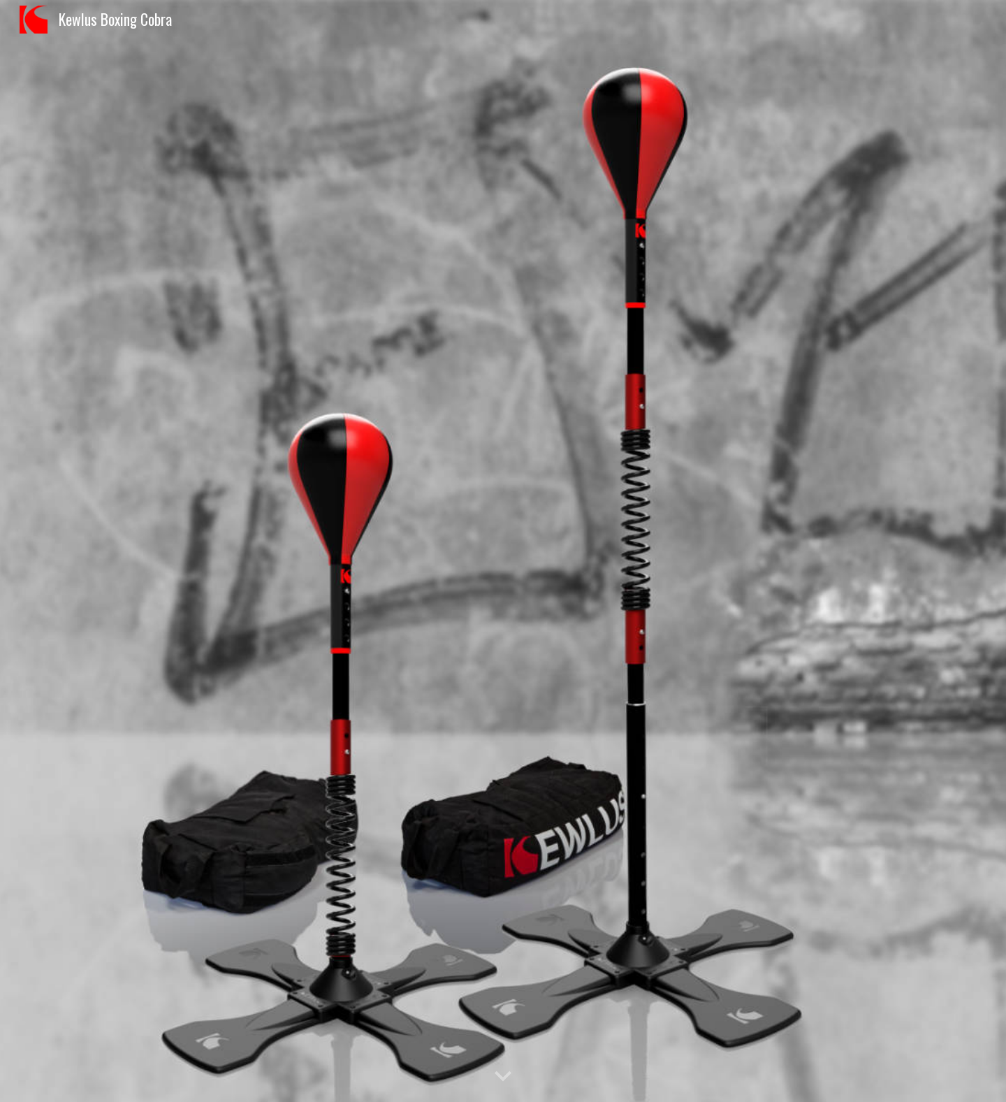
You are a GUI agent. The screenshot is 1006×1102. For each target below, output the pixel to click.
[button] (503, 1077)
